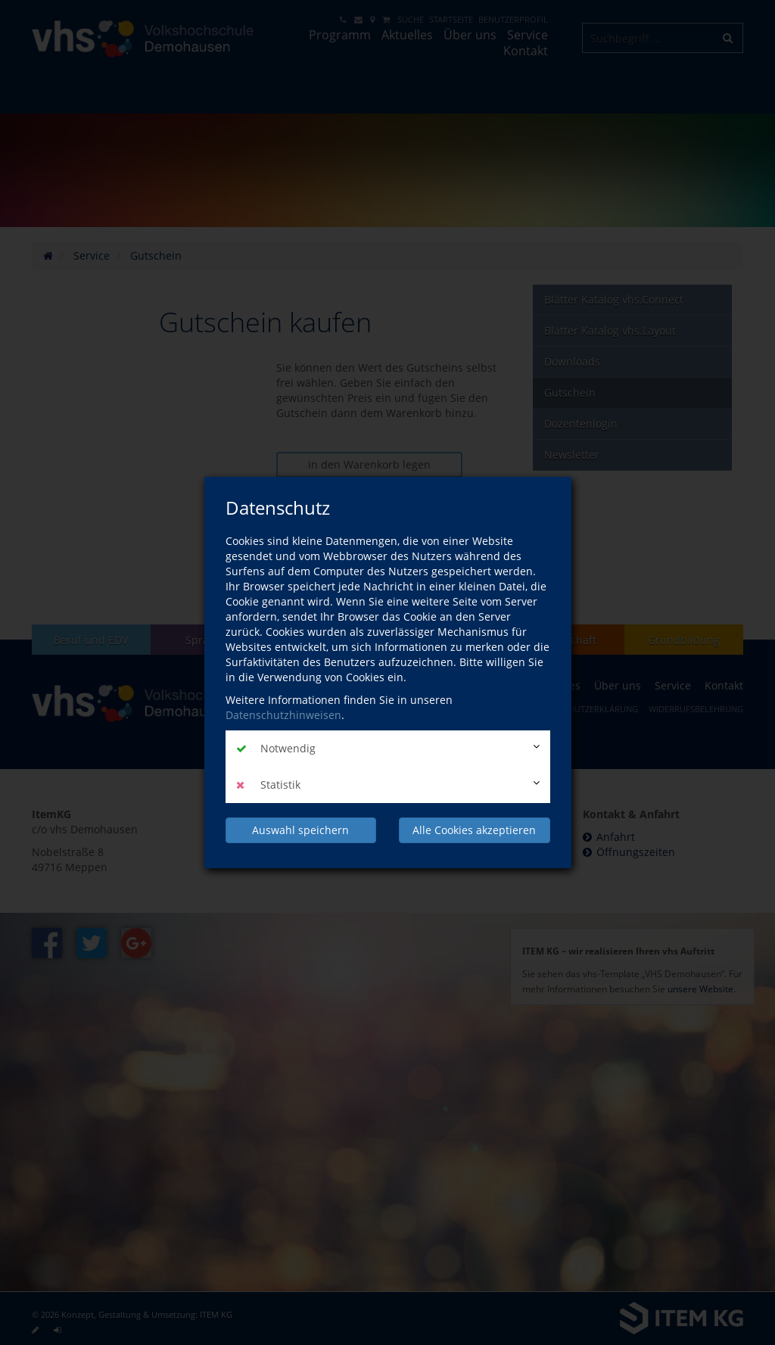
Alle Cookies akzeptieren (474, 830)
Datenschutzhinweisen (283, 715)
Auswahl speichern (300, 830)
